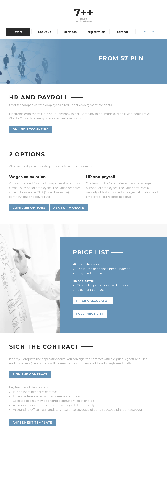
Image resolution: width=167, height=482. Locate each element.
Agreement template (32, 422)
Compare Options (29, 208)
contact (122, 32)
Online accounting (31, 129)
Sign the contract (30, 374)
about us (44, 32)
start (18, 32)
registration (96, 32)
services (70, 32)
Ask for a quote (68, 208)
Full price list (90, 314)
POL (153, 32)
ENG (145, 32)
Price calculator (93, 300)
